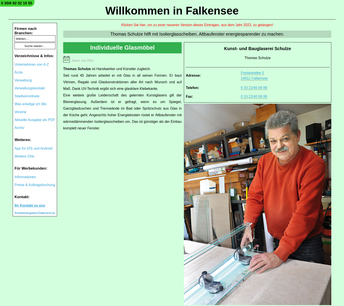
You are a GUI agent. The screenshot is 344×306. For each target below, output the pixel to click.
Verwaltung (23, 80)
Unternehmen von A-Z (31, 64)
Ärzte (18, 72)
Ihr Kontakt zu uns (29, 205)
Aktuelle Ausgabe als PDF (34, 120)
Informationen (25, 177)
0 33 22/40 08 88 (254, 88)
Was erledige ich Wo (30, 104)
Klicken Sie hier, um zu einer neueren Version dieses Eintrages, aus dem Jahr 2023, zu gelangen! (197, 25)
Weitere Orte (24, 156)
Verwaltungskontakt (29, 88)
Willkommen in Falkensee (172, 11)
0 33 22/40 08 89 (254, 96)
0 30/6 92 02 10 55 (16, 3)
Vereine (20, 112)
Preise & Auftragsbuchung (34, 185)
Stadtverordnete (26, 96)
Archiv (19, 128)
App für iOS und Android (33, 148)
